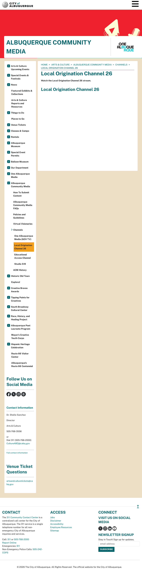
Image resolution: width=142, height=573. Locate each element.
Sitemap (54, 530)
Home (44, 64)
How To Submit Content (21, 194)
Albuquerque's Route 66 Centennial (22, 365)
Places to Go (17, 119)
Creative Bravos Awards (19, 290)
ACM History (20, 270)
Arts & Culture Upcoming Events (20, 68)
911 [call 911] (18, 546)
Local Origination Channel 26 (23, 247)
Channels (121, 64)
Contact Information (19, 407)
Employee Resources (61, 527)
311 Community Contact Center (22, 517)
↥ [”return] (138, 506)
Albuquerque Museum (18, 145)
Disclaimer (55, 520)
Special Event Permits (18, 154)
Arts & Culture (60, 64)
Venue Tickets (18, 125)
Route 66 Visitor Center (20, 355)
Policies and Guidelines (19, 216)
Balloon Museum (19, 161)
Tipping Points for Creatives (20, 299)
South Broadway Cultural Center (19, 308)
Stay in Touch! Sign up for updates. (116, 539)
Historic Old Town (20, 276)
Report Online (9, 542)
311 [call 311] (9, 539)
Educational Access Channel (22, 256)
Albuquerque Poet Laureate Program (20, 327)
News (14, 84)
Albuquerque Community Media (92, 64)
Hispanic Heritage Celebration (20, 346)
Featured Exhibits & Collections (21, 92)
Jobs (52, 517)
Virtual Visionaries (22, 224)
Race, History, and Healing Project (20, 318)
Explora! (15, 282)
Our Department (19, 167)
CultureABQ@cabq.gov (18, 443)
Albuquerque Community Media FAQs (22, 205)
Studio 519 (20, 264)
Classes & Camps (20, 131)
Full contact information (17, 453)
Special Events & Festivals (20, 77)
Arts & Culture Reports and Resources (19, 103)
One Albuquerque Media (20, 175)
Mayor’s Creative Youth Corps (20, 336)
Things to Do (17, 112)
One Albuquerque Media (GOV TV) (23, 238)
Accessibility (56, 524)
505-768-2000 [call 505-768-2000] (21, 539)
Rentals (15, 137)
